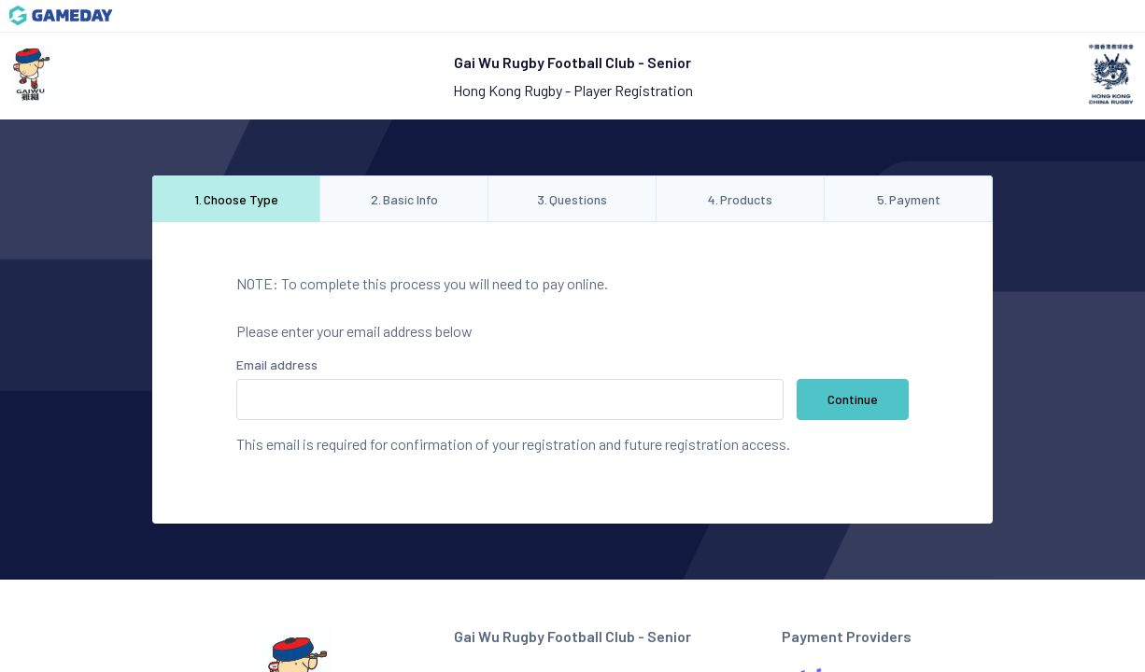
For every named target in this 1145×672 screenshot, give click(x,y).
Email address (277, 364)
